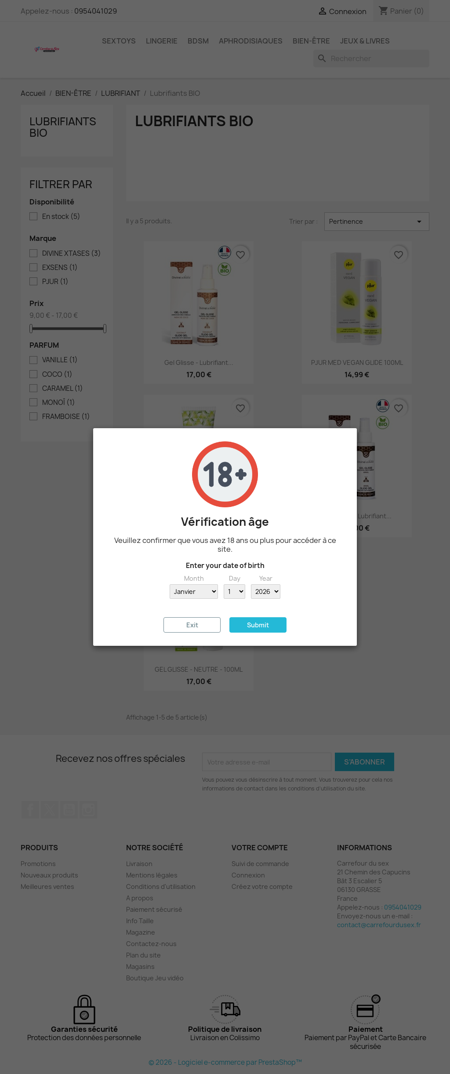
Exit (192, 625)
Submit (258, 625)
